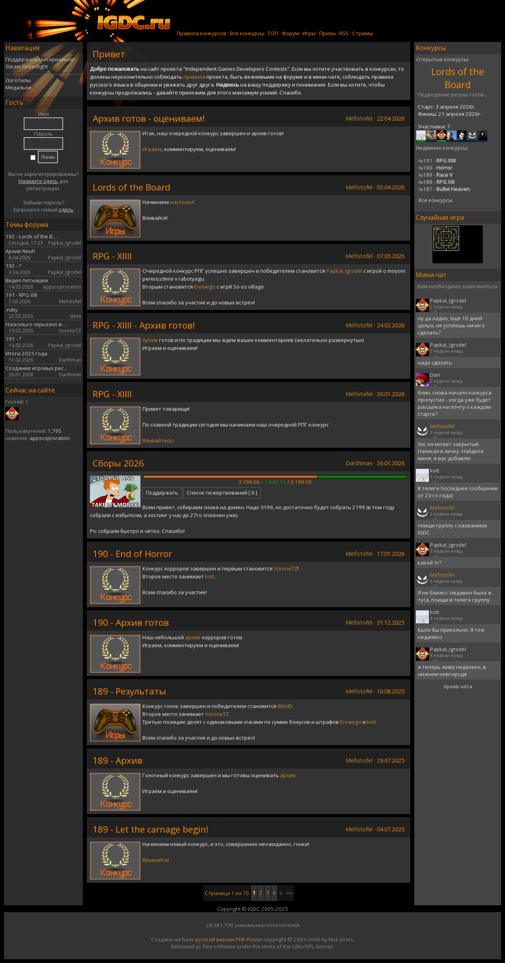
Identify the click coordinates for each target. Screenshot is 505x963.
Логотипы (18, 80)
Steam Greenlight (27, 66)
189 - (436, 174)
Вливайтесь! (158, 440)
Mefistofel (359, 118)
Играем (152, 149)
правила (194, 76)
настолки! (182, 202)
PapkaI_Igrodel (344, 270)
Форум (290, 33)
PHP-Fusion (249, 939)
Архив (150, 340)
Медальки (18, 87)
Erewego (204, 286)
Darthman (359, 463)
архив (192, 637)
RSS (344, 33)
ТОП (272, 33)
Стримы (362, 33)
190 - (435, 167)
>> (289, 893)
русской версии (214, 939)
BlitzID (285, 706)
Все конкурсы (247, 33)
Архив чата (457, 686)
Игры (309, 33)
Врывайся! (155, 859)
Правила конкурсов (201, 33)
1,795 (55, 430)
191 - (437, 160)
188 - (436, 181)
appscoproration (50, 438)
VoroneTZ (285, 568)
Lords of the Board (457, 78)
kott (209, 576)
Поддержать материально (40, 59)
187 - (444, 189)
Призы (327, 33)
